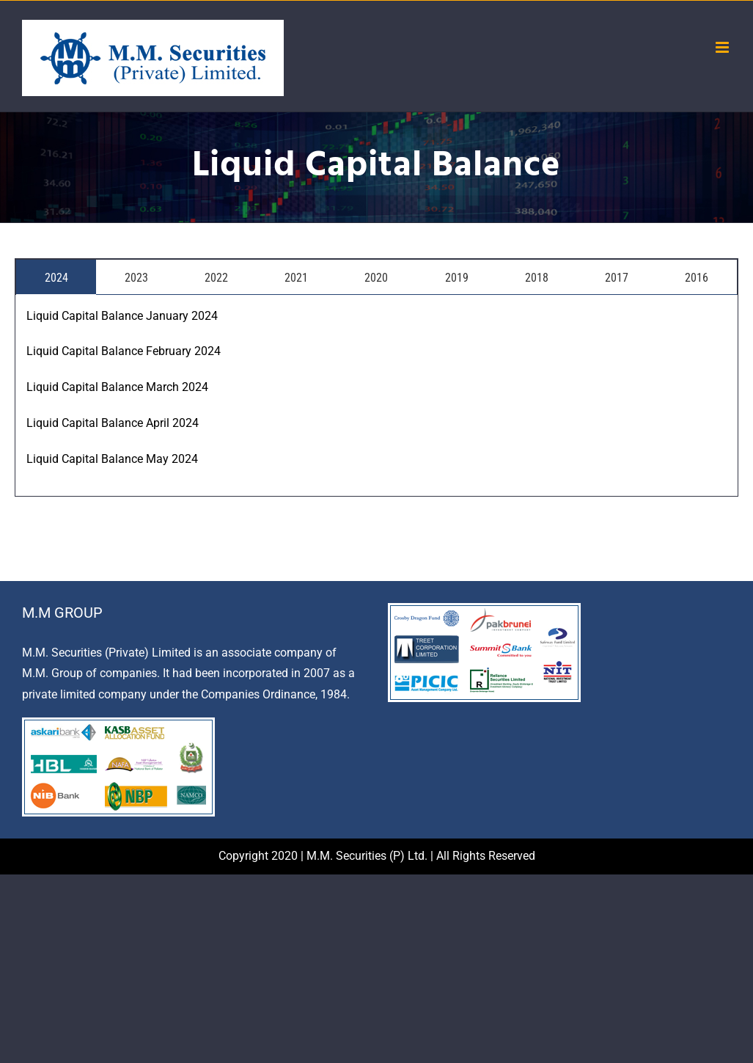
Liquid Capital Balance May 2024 (112, 459)
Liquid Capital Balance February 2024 (123, 351)
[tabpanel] (376, 396)
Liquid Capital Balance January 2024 (122, 316)
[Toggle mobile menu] (723, 47)
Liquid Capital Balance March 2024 (117, 387)
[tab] (56, 277)
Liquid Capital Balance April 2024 (112, 423)
